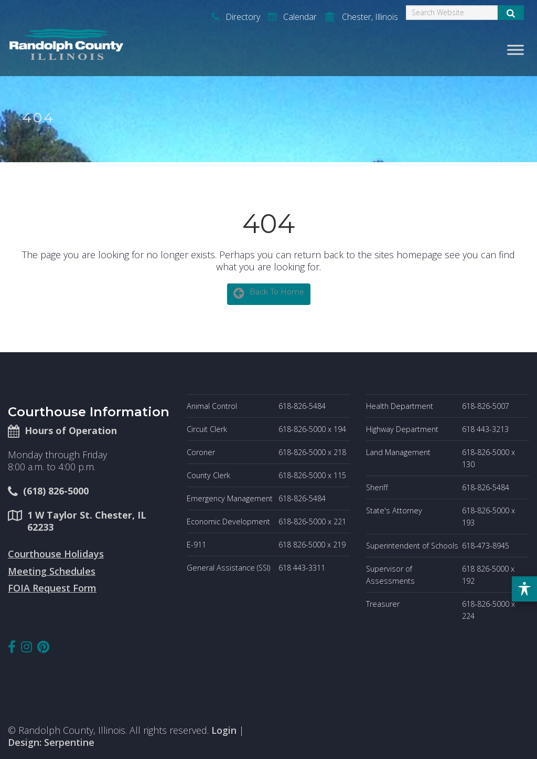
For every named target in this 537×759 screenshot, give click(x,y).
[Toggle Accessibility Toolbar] (524, 589)
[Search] (452, 12)
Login (224, 730)
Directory (236, 17)
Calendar (292, 17)
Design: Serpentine (51, 742)
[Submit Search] (511, 12)
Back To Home (268, 293)
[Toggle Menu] (515, 50)
